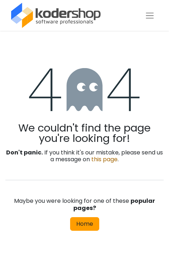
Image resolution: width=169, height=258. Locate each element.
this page (104, 159)
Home (84, 224)
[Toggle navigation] (150, 15)
